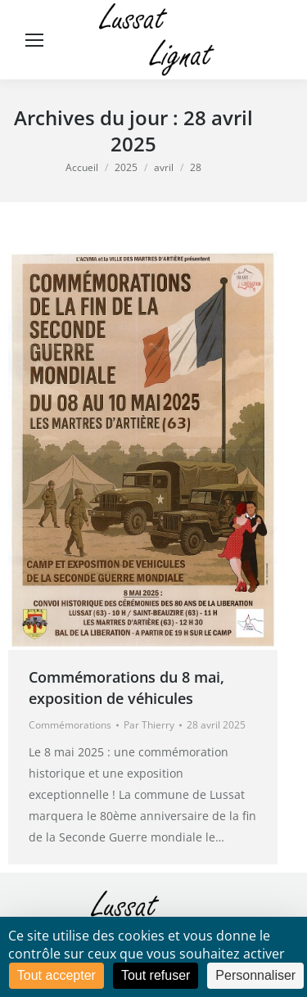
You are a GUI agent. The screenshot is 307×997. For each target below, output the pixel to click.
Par (149, 725)
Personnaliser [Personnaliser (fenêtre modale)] (255, 975)
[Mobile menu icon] (34, 40)
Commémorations (70, 725)
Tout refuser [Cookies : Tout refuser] (155, 975)
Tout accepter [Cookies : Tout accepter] (56, 975)
